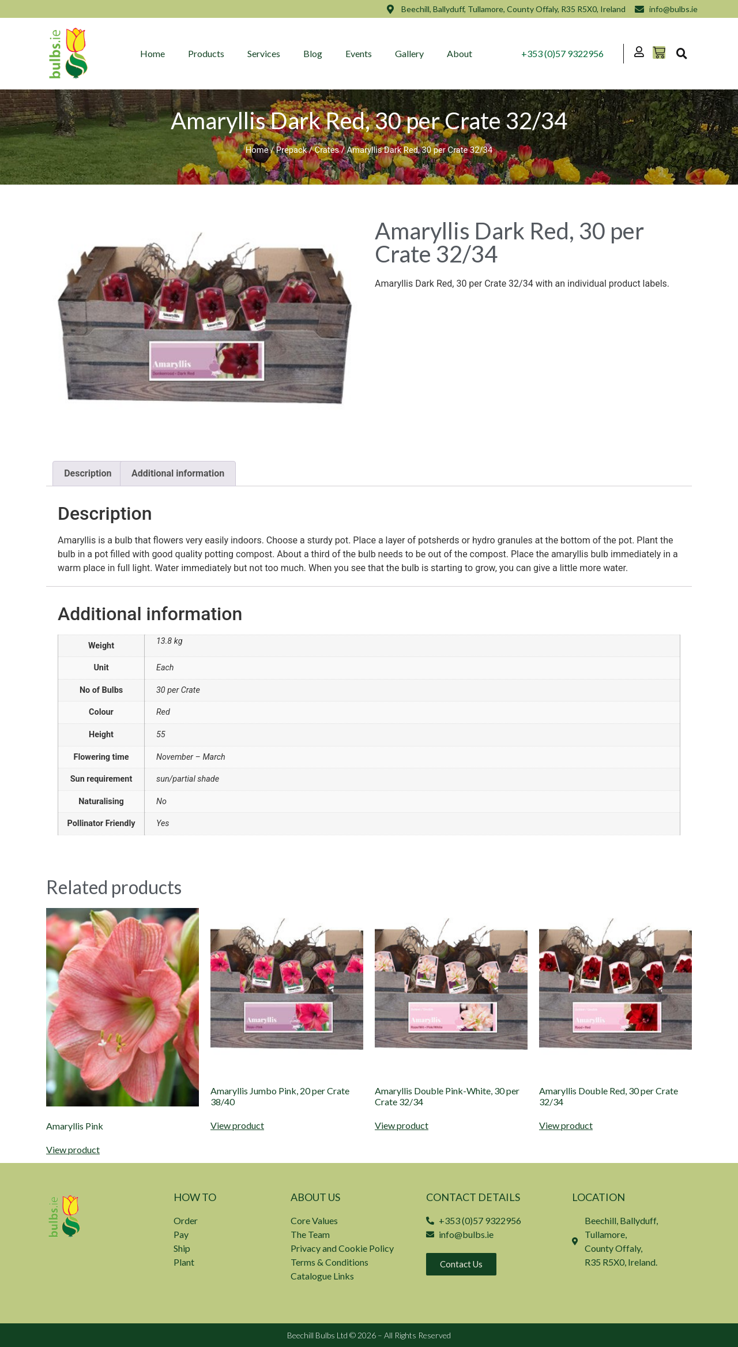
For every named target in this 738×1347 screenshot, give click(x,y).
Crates (327, 150)
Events (359, 53)
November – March (190, 757)
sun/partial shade (187, 779)
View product (73, 1149)
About (460, 53)
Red (163, 712)
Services (264, 53)
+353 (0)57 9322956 (563, 53)
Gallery (410, 53)
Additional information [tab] (177, 473)
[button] (681, 53)
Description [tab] (87, 473)
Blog (313, 53)
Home (153, 53)
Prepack (291, 150)
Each (165, 668)
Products (207, 53)
